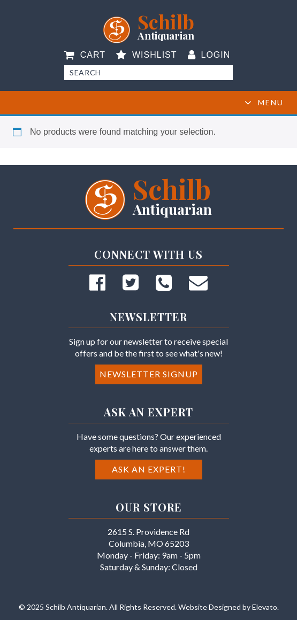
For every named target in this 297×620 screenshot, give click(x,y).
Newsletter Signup (149, 374)
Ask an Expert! (149, 469)
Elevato (264, 606)
